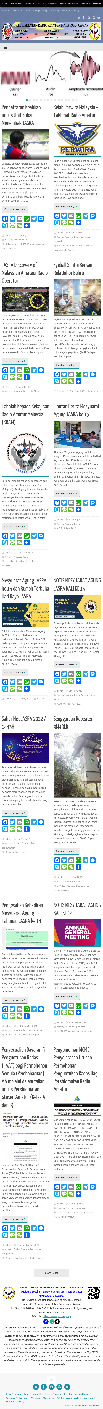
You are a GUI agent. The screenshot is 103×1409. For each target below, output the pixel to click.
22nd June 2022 (25, 552)
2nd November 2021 (27, 1026)
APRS (27, 10)
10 (59, 100)
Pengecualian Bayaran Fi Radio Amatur (24, 1258)
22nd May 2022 (76, 519)
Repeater (97, 3)
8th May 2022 (75, 690)
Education (86, 236)
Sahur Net (20, 852)
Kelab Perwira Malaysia (83, 245)
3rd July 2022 (24, 387)
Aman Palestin (64, 245)
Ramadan (10, 852)
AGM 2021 (16, 1034)
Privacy (76, 10)
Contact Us (52, 3)
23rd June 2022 (77, 391)
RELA (36, 391)
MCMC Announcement (68, 1212)
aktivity (17, 843)
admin (8, 235)
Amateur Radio (16, 3)
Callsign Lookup (40, 10)
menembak (35, 244)
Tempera (81, 1405)
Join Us (40, 3)
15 (76, 100)
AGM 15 (61, 528)
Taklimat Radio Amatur (64, 250)
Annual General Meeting (80, 1031)
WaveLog (55, 10)
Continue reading (15, 209)
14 (73, 100)
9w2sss (9, 387)
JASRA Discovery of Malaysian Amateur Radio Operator (25, 273)
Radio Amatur (67, 1216)
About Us (30, 3)
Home (4, 3)
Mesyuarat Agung (30, 1034)
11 (62, 100)
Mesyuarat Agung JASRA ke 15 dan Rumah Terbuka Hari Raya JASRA (25, 588)
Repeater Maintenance (78, 885)
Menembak (17, 10)
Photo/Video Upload (69, 3)
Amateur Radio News (31, 1249)
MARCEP (66, 10)
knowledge (59, 241)
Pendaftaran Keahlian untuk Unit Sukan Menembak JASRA (21, 115)
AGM (59, 703)
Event (68, 1026)
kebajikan (10, 561)
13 (69, 100)
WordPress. (93, 1405)
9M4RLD (61, 885)
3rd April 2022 (24, 839)
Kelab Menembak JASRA (17, 244)
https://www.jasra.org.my (57, 1316)
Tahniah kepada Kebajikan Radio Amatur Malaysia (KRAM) (25, 414)
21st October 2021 (78, 1022)
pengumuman (20, 239)
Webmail (5, 10)
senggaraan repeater (64, 890)
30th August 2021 (77, 1203)
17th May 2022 (24, 698)
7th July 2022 (75, 232)
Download (85, 3)
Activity (8, 239)
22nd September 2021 (28, 1245)
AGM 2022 (71, 528)
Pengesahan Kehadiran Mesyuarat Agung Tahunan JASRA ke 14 (22, 913)
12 (66, 100)
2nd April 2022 (76, 877)
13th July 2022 (24, 235)
